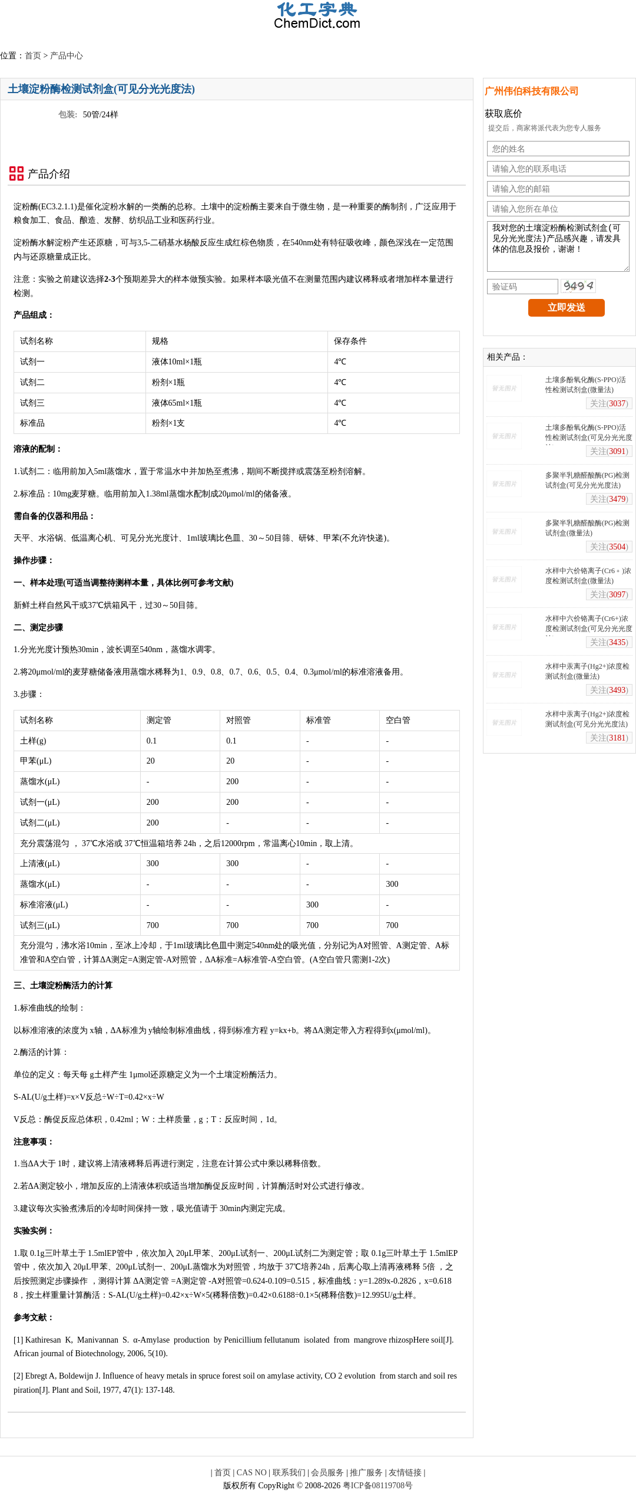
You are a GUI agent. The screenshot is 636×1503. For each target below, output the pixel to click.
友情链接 (405, 1472)
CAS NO (252, 1472)
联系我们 (289, 1472)
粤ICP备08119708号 (378, 1485)
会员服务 (327, 1472)
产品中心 (66, 55)
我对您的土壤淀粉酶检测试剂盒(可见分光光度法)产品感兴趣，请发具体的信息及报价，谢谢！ (558, 251)
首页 (33, 55)
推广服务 (366, 1472)
